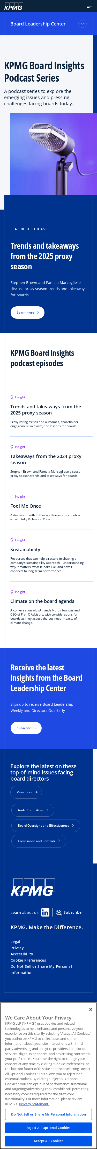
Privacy (17, 947)
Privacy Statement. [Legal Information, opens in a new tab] (34, 1104)
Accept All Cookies (48, 1140)
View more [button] (24, 792)
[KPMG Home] (33, 894)
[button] (89, 6)
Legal (15, 941)
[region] (48, 1075)
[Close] (90, 1009)
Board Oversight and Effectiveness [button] (46, 825)
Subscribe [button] (24, 728)
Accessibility (22, 954)
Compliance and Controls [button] (39, 841)
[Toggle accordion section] (82, 24)
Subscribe (69, 912)
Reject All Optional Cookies (49, 1127)
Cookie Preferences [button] (28, 960)
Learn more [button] (25, 312)
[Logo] (13, 6)
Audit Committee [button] (33, 810)
